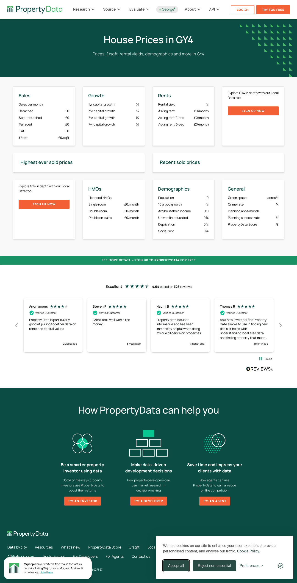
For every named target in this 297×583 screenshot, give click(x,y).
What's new (70, 547)
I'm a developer (148, 501)
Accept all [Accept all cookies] (176, 566)
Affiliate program (21, 556)
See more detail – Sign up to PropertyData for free (149, 260)
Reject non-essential (214, 566)
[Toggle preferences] (251, 566)
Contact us (141, 556)
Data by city (17, 547)
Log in (243, 10)
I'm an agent (214, 501)
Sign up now (253, 111)
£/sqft (134, 547)
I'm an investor (82, 501)
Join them (46, 572)
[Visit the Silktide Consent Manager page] (280, 565)
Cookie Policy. (248, 551)
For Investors (54, 556)
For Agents (115, 556)
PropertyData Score (104, 547)
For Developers (85, 556)
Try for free (273, 10)
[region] (148, 325)
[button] (16, 325)
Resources (44, 547)
